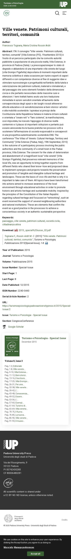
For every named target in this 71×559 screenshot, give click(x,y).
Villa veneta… (22, 409)
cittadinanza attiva (11, 224)
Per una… (20, 384)
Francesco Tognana (12, 45)
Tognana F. (10, 236)
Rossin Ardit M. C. (26, 236)
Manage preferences (24, 549)
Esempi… (20, 403)
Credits (64, 520)
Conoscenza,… (22, 393)
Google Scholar (16, 326)
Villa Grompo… (22, 381)
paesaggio (7, 221)
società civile (53, 221)
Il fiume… (20, 412)
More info (8, 549)
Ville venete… (19, 369)
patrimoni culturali (36, 221)
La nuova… (20, 415)
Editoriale (17, 366)
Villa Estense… (20, 372)
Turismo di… (21, 406)
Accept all (35, 555)
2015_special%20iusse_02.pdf (35, 230)
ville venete (20, 221)
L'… (17, 390)
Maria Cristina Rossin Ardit (36, 45)
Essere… (19, 396)
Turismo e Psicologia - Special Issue (28, 315)
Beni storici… (21, 375)
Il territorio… (21, 378)
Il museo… (20, 421)
